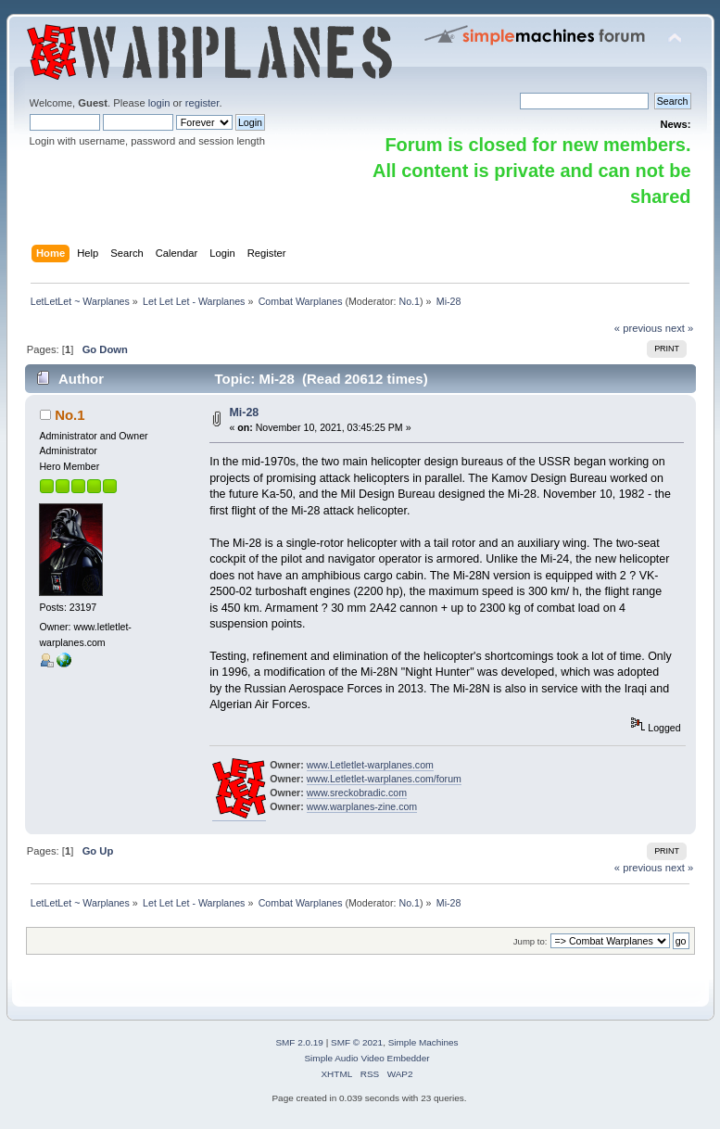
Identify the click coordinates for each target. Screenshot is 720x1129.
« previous (638, 328)
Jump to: (530, 941)
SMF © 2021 (357, 1042)
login (159, 102)
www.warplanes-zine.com (362, 806)
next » (679, 328)
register (202, 102)
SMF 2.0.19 (299, 1042)
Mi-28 (244, 412)
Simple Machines (423, 1042)
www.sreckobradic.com (357, 792)
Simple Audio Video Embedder (366, 1058)
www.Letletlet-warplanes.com (370, 764)
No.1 (409, 301)
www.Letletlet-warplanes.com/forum (384, 778)
